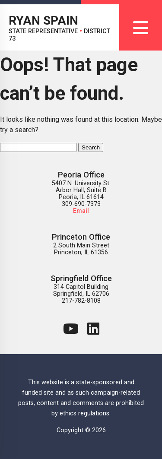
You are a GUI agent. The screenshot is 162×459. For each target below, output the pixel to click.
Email (81, 211)
